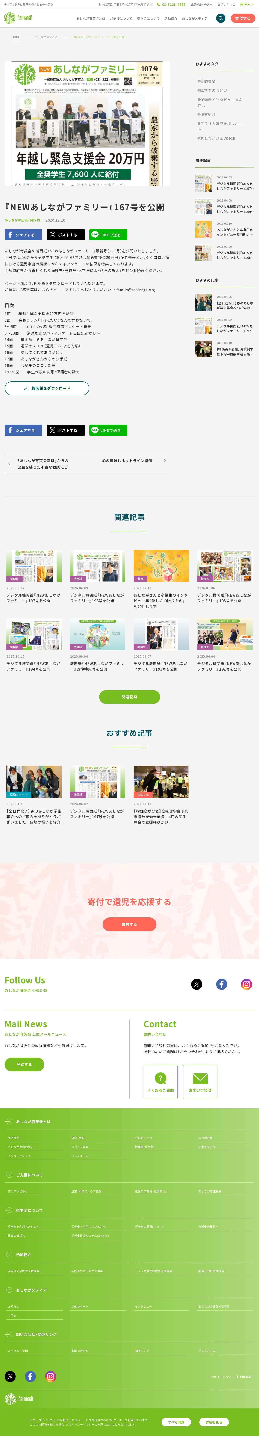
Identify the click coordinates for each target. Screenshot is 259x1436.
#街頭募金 (207, 81)
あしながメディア (46, 37)
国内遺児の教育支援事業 (23, 1271)
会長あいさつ (143, 1138)
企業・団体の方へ (202, 4)
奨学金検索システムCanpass (90, 1235)
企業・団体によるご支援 (86, 1191)
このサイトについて (221, 1377)
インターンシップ (19, 1156)
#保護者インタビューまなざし (220, 102)
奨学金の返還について (149, 1226)
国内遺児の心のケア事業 (87, 1271)
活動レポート (80, 1306)
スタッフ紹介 (80, 1147)
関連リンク (142, 1351)
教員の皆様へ (16, 1235)
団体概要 (13, 1138)
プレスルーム (80, 1156)
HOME (16, 37)
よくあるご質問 (18, 1351)
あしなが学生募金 (209, 1191)
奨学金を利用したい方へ (23, 1226)
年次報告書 (205, 1138)
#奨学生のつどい (212, 90)
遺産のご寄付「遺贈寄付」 (151, 1191)
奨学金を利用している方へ (88, 1226)
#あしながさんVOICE (216, 138)
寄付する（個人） (18, 1191)
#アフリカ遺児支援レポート (220, 126)
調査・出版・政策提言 (211, 1271)
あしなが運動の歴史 (21, 1147)
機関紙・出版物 (144, 1147)
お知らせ (13, 1306)
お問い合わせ (226, 4)
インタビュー (143, 1306)
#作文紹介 (207, 114)
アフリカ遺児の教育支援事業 (153, 1271)
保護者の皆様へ (208, 1226)
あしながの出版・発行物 (22, 220)
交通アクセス (206, 1147)
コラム (12, 1315)
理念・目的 (77, 1138)
